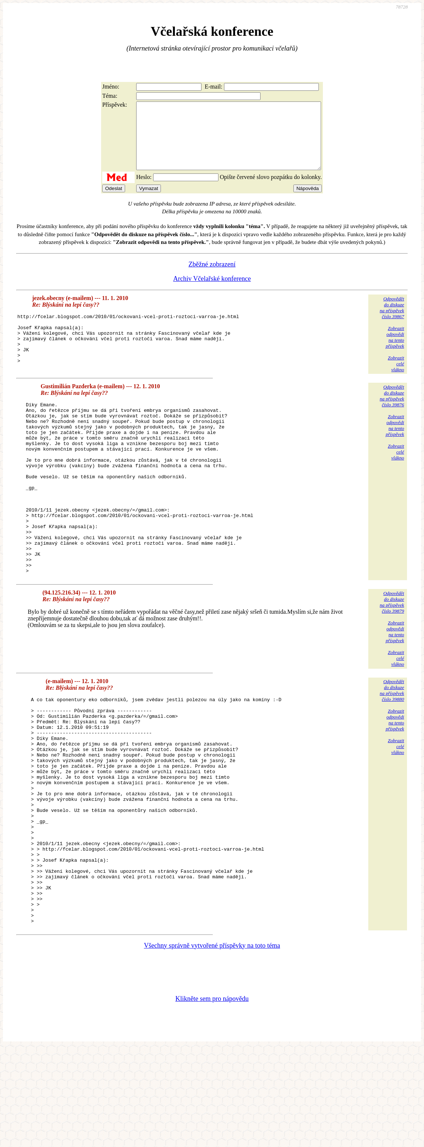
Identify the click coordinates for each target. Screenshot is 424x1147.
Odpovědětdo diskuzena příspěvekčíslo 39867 (392, 321)
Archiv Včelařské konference (212, 292)
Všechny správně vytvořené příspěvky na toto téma (212, 1044)
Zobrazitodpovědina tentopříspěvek (395, 350)
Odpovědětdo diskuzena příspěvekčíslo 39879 (392, 656)
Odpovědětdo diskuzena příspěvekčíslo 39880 (392, 744)
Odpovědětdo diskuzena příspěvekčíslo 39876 (392, 415)
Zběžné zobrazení (212, 277)
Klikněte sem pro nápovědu (211, 1097)
